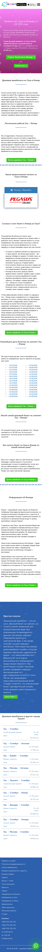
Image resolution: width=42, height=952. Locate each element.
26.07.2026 (13, 372)
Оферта (5, 877)
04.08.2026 (13, 392)
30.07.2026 (13, 381)
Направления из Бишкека (11, 894)
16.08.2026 (33, 385)
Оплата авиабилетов (9, 867)
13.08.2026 (33, 378)
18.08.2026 (33, 390)
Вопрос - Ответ (8, 881)
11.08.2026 (33, 374)
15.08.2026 (33, 383)
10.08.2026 (33, 372)
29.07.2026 (13, 378)
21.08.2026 (33, 396)
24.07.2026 (13, 367)
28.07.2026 (13, 376)
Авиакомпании (7, 904)
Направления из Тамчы (10, 901)
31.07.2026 (13, 383)
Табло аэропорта (8, 907)
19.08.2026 (33, 392)
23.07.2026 (13, 365)
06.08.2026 (13, 396)
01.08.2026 (13, 385)
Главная (4, 891)
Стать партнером (8, 884)
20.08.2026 (33, 394)
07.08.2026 (33, 365)
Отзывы (4, 914)
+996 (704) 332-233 (9, 928)
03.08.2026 (13, 390)
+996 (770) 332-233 (9, 925)
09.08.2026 (33, 370)
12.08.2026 (33, 376)
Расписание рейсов (9, 911)
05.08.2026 (13, 394)
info (7, 938)
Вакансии (5, 887)
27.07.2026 (13, 374)
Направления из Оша (9, 897)
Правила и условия (8, 861)
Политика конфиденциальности (13, 864)
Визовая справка (8, 874)
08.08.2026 (33, 367)
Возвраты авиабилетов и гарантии (14, 871)
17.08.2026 (33, 387)
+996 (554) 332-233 (9, 922)
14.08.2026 (33, 381)
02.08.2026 (13, 387)
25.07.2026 (13, 370)
